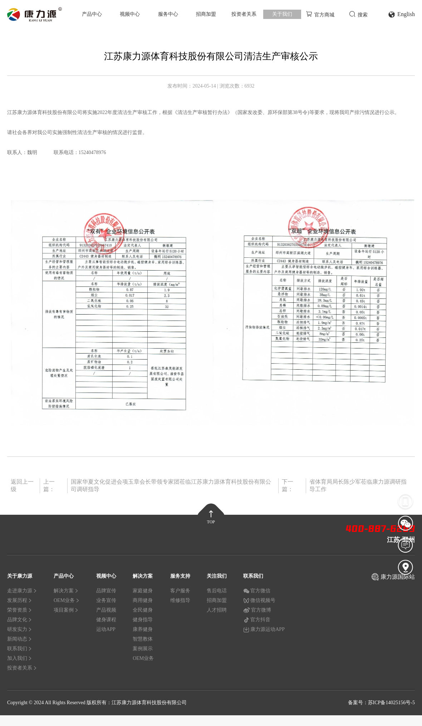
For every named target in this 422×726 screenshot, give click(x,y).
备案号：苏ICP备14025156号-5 (381, 702)
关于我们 (282, 14)
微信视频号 (259, 600)
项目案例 (66, 610)
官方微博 (257, 610)
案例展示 (143, 648)
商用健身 (143, 600)
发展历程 (19, 600)
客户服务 (180, 590)
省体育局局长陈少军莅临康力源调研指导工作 (358, 485)
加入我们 (19, 658)
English (401, 14)
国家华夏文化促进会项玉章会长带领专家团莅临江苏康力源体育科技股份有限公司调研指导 (171, 485)
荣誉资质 (19, 610)
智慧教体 (143, 639)
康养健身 (143, 629)
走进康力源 (22, 590)
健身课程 (106, 619)
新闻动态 (19, 639)
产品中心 (92, 14)
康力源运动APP (264, 629)
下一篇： (287, 485)
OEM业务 (67, 600)
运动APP (106, 629)
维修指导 (180, 600)
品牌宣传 (106, 590)
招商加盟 (206, 14)
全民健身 (143, 610)
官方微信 (256, 591)
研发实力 (19, 629)
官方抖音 (256, 620)
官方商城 (320, 14)
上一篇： (49, 485)
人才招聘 (217, 610)
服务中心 (168, 14)
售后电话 (217, 590)
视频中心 (130, 14)
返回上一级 (22, 485)
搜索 (358, 14)
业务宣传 (106, 600)
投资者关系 (243, 14)
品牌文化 (19, 619)
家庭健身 (143, 590)
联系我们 (19, 648)
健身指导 (143, 619)
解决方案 (66, 590)
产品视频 (106, 610)
